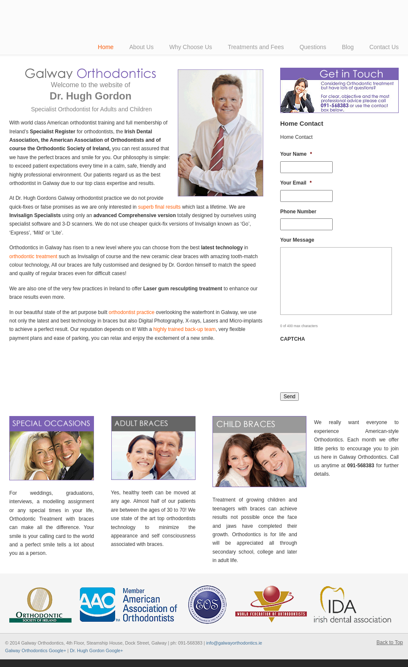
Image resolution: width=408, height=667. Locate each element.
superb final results (159, 207)
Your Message (297, 240)
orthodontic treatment (33, 256)
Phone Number (298, 212)
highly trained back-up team (184, 329)
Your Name (296, 154)
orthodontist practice (131, 312)
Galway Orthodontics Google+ (35, 650)
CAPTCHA (292, 339)
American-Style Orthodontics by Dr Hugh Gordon (127, 8)
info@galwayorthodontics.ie (234, 642)
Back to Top (390, 642)
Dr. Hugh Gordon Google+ (96, 650)
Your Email (296, 183)
